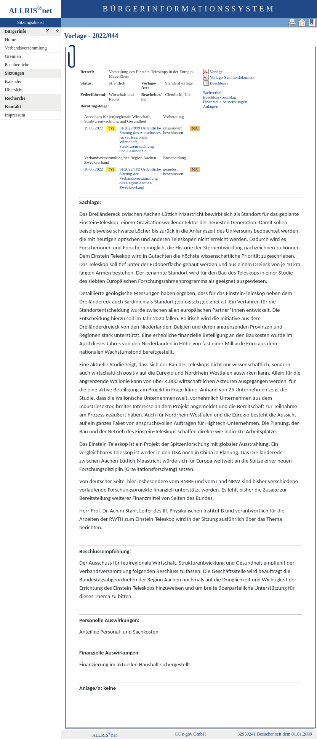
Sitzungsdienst (30, 22)
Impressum (15, 115)
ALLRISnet (104, 735)
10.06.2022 (93, 169)
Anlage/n (210, 106)
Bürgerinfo (15, 31)
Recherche (15, 98)
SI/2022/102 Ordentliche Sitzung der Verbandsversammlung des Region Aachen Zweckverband (140, 178)
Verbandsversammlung (26, 48)
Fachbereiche (17, 64)
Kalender (13, 81)
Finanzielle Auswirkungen (225, 101)
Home (10, 39)
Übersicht (14, 90)
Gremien (13, 56)
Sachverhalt (213, 92)
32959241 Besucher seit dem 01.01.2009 (274, 734)
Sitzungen (14, 73)
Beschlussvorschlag (219, 97)
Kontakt (13, 106)
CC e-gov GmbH (190, 734)
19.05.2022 (93, 128)
